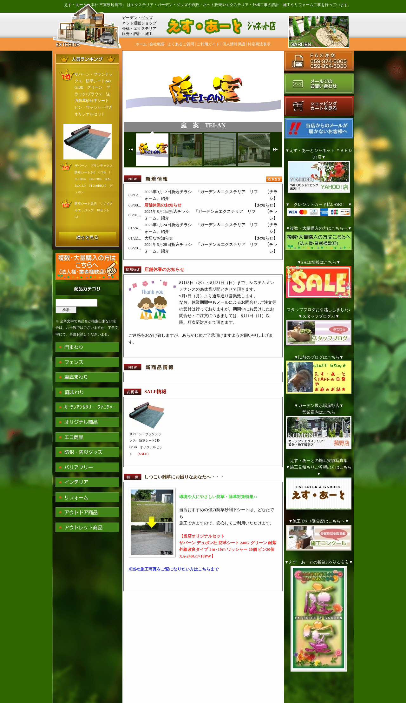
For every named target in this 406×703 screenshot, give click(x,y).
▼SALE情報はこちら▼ (318, 262)
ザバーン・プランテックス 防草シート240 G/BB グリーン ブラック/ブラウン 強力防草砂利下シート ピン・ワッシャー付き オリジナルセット (95, 94)
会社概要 (157, 44)
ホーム (141, 44)
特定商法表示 (259, 44)
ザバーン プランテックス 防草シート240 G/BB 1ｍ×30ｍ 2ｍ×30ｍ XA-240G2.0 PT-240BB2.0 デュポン (95, 179)
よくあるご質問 (180, 44)
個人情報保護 (233, 44)
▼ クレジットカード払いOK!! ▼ (318, 204)
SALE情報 (155, 391)
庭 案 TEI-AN (203, 125)
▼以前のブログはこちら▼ (319, 357)
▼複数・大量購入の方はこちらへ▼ (319, 228)
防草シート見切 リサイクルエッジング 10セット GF (94, 210)
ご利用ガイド (208, 44)
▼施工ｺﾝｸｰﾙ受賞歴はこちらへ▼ (319, 521)
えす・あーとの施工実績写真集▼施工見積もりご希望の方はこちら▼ (319, 467)
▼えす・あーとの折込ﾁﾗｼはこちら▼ (319, 562)
